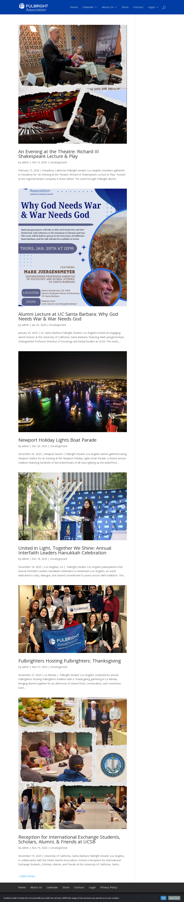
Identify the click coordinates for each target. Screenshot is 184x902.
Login (151, 7)
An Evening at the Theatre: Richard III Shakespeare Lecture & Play (58, 153)
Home (74, 7)
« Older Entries (26, 876)
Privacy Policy (108, 887)
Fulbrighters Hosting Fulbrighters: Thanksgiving (69, 660)
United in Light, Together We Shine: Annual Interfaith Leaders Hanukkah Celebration (64, 550)
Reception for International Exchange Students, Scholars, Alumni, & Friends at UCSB (69, 839)
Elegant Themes (44, 897)
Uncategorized (58, 162)
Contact (138, 7)
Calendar (88, 7)
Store (125, 7)
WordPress (79, 897)
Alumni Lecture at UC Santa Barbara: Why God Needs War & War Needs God (68, 316)
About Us (107, 7)
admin (25, 162)
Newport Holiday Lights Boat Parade (57, 440)
